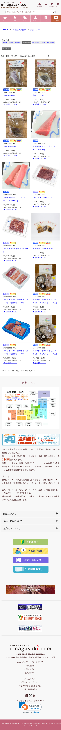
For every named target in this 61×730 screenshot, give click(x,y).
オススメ (5, 18)
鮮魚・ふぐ (35, 30)
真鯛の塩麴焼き (9, 95)
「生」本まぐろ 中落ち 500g (44, 197)
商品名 (4, 42)
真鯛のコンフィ (39, 95)
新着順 (11, 42)
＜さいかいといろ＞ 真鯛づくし (45, 248)
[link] (30, 708)
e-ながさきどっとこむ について (30, 662)
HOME (6, 30)
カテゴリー (25, 18)
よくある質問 (30, 679)
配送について (9, 514)
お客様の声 (30, 673)
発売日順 (18, 42)
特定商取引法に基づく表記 (30, 686)
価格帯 (15, 18)
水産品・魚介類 (19, 30)
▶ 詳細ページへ (10, 104)
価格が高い (36, 42)
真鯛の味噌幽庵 (9, 146)
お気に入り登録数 (48, 42)
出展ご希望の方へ (29, 689)
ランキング (35, 18)
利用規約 (30, 666)
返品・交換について (12, 521)
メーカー (46, 18)
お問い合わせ (56, 18)
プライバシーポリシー (30, 682)
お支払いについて (11, 528)
